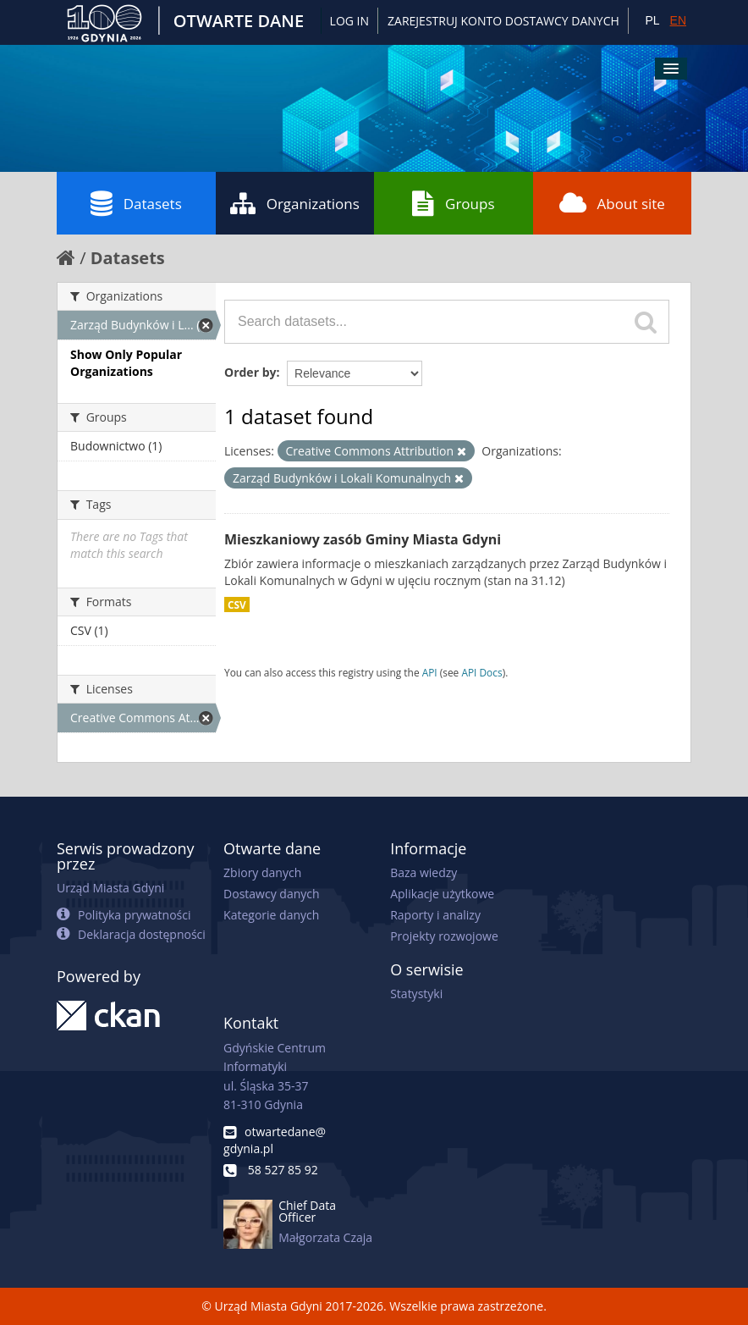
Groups (453, 203)
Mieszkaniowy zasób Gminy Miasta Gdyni (362, 539)
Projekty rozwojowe (444, 936)
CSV (237, 604)
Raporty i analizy (435, 915)
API (429, 672)
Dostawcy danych (271, 894)
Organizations (295, 203)
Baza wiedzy (423, 872)
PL (652, 20)
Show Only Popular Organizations (126, 362)
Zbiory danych (262, 872)
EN (678, 20)
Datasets (136, 203)
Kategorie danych (271, 915)
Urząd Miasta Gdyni (110, 888)
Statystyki (416, 993)
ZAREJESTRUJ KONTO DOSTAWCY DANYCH (503, 21)
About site (612, 203)
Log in (349, 21)
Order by (250, 372)
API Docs (481, 672)
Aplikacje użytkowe (442, 894)
